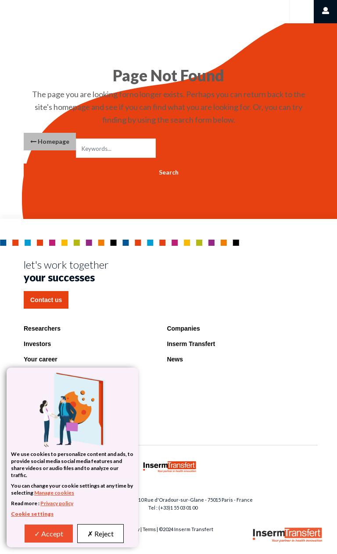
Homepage (49, 141)
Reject (100, 533)
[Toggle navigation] (300, 11)
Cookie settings (32, 513)
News (175, 359)
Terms (149, 529)
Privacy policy (56, 503)
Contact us (46, 299)
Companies (183, 328)
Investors (37, 343)
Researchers (42, 328)
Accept (48, 533)
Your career (40, 359)
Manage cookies (54, 492)
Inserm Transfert (191, 343)
